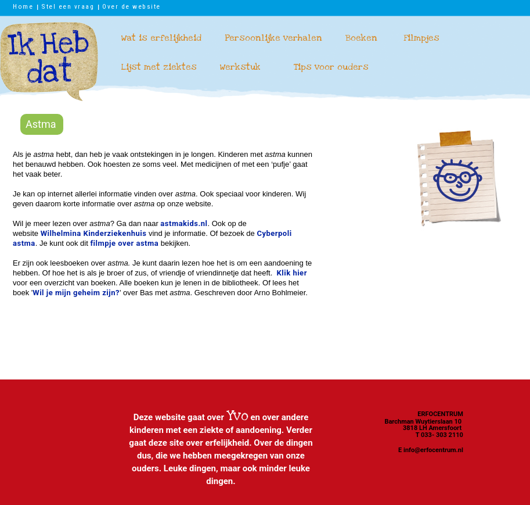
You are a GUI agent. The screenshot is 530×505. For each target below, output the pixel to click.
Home (23, 6)
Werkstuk (240, 67)
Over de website (131, 6)
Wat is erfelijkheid (161, 38)
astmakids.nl (183, 223)
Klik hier (292, 272)
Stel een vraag (67, 6)
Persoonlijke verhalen (273, 38)
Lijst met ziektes (159, 67)
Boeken (361, 38)
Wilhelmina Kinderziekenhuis (94, 233)
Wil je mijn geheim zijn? (76, 292)
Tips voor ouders (331, 67)
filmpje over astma (124, 243)
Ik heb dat (49, 61)
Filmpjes (421, 38)
